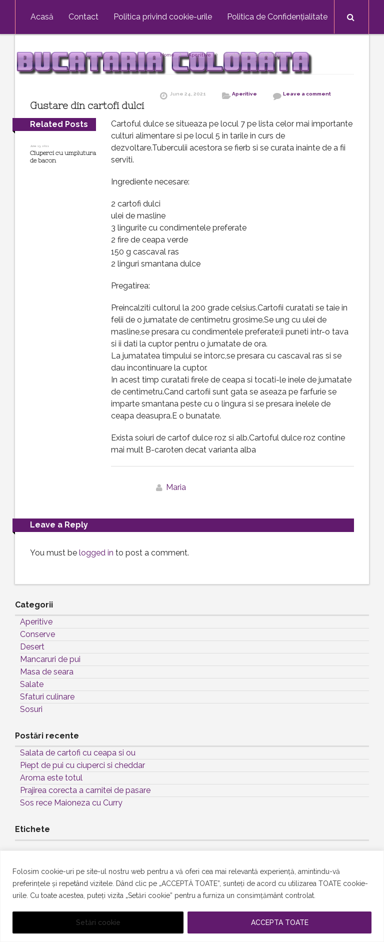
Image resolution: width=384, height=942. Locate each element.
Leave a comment (307, 93)
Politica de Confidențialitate (277, 17)
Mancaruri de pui (50, 659)
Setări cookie (98, 922)
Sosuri (31, 709)
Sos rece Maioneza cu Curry (71, 803)
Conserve (37, 634)
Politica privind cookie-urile (163, 17)
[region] (192, 896)
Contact (83, 17)
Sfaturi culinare (47, 697)
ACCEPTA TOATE (279, 922)
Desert (32, 647)
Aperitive (199, 55)
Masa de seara (47, 671)
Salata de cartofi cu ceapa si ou (78, 753)
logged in (96, 553)
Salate (32, 684)
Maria (176, 487)
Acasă (42, 17)
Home (167, 55)
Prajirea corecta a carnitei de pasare (85, 790)
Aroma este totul (51, 777)
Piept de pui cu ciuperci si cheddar (82, 765)
